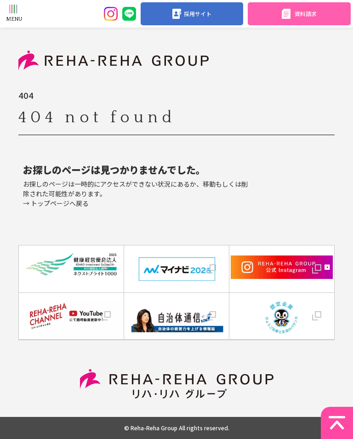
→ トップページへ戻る (56, 203)
